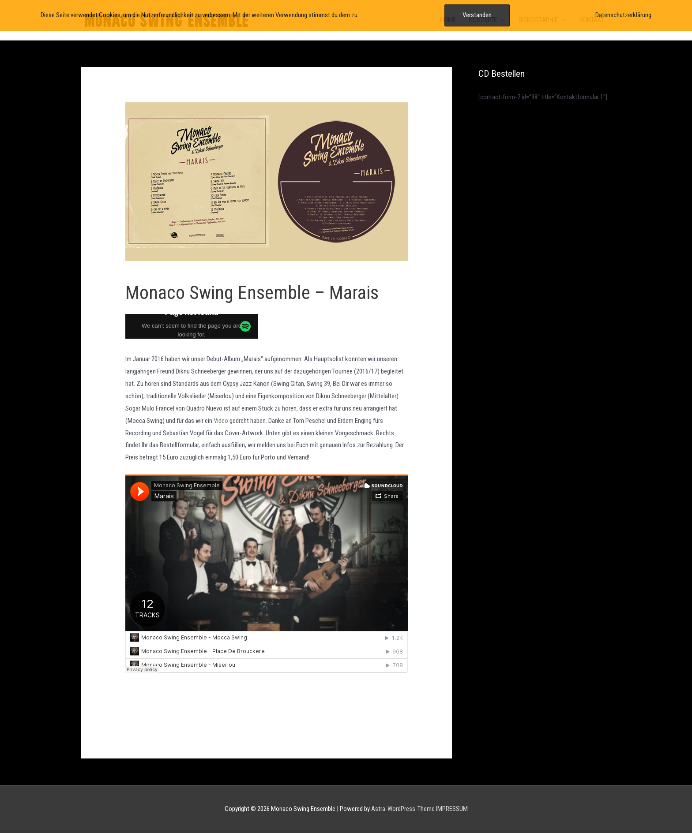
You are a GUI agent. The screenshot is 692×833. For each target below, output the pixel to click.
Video (221, 421)
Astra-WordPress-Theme (403, 809)
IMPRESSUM (452, 809)
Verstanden (477, 15)
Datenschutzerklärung (623, 15)
